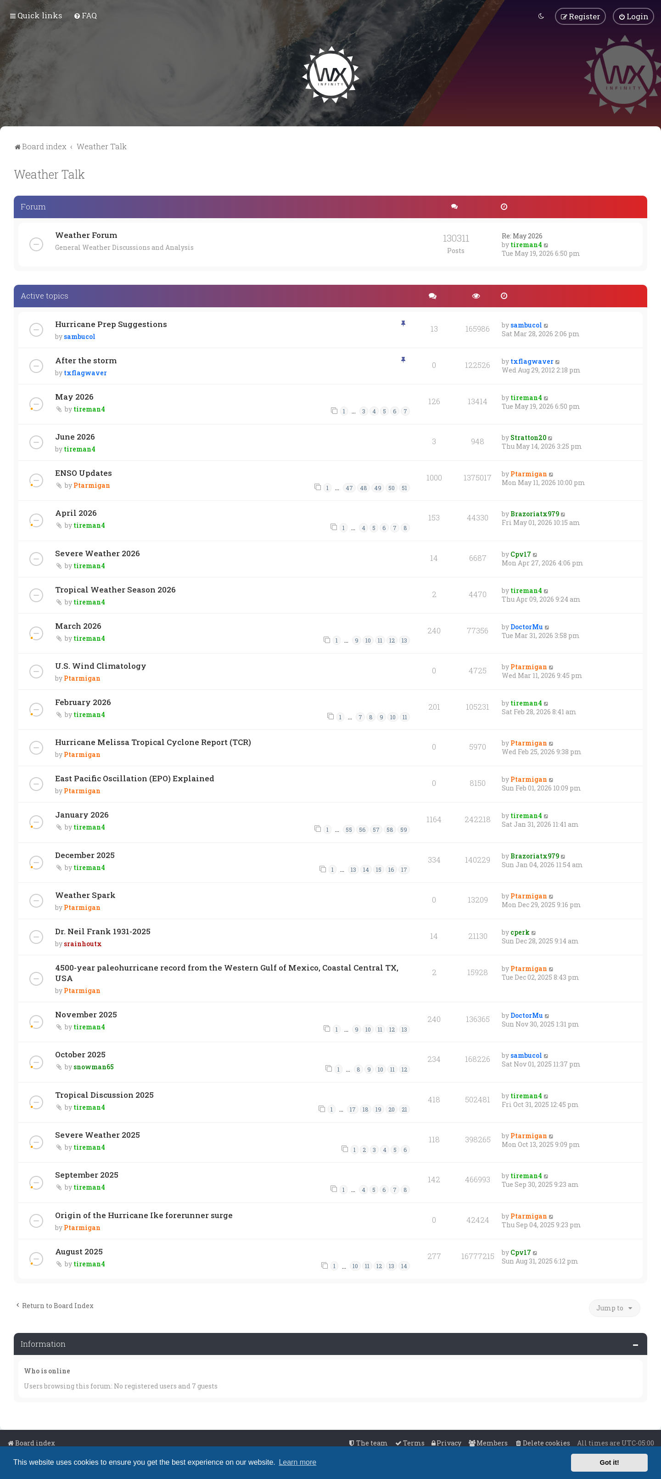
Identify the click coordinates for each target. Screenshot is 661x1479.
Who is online (47, 1370)
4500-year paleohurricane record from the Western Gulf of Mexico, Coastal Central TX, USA (226, 971)
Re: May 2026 (522, 235)
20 (391, 1108)
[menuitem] (85, 15)
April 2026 (76, 512)
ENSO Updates (83, 472)
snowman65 (93, 1065)
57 (376, 828)
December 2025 (85, 854)
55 (349, 828)
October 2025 (80, 1053)
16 (391, 869)
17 (404, 869)
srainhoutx (83, 942)
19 (378, 1108)
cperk (520, 931)
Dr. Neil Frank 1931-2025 (103, 930)
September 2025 (86, 1174)
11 (380, 639)
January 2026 (82, 813)
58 (390, 828)
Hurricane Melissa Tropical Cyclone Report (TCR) (153, 741)
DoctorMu (526, 625)
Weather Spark (85, 894)
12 (392, 639)
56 (362, 828)
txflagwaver (85, 371)
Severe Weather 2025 (97, 1134)
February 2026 (83, 701)
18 (366, 1108)
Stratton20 (528, 436)
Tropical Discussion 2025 (104, 1094)
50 (391, 487)
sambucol (79, 335)
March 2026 (78, 625)
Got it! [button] (609, 1462)
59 (403, 828)
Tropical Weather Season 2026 (115, 588)
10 (368, 639)
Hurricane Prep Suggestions (111, 323)
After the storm (86, 359)
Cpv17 (520, 553)
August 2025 (79, 1250)
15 (378, 869)
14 (366, 869)
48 (363, 487)
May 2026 (74, 395)
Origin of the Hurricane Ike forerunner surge (144, 1214)
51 (404, 487)
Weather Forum (86, 234)
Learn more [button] (297, 1462)
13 (404, 639)
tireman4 (526, 243)
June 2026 (75, 435)
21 (404, 1108)
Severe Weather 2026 (97, 552)
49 (377, 487)
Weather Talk (49, 173)
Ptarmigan (91, 484)
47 (349, 487)
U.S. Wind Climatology (100, 665)
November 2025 (86, 1013)
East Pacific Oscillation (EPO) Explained (134, 777)
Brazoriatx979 (534, 512)
